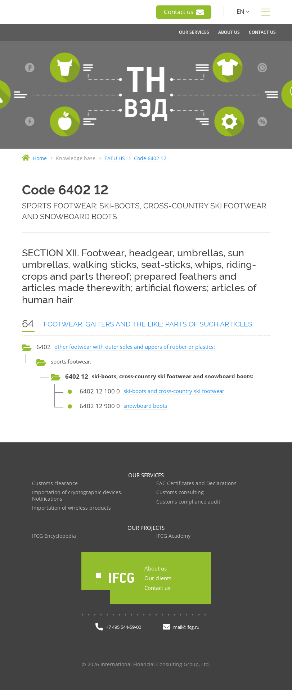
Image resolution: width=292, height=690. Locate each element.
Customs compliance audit (188, 502)
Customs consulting (180, 493)
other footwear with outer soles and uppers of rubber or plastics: (134, 346)
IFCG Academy (173, 536)
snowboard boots (145, 405)
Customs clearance (55, 484)
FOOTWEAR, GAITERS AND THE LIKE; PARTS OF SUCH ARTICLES (148, 324)
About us (155, 568)
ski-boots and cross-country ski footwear (173, 390)
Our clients (157, 578)
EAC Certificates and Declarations (196, 484)
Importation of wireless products (71, 508)
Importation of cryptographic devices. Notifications (77, 496)
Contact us (184, 12)
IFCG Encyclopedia (54, 536)
